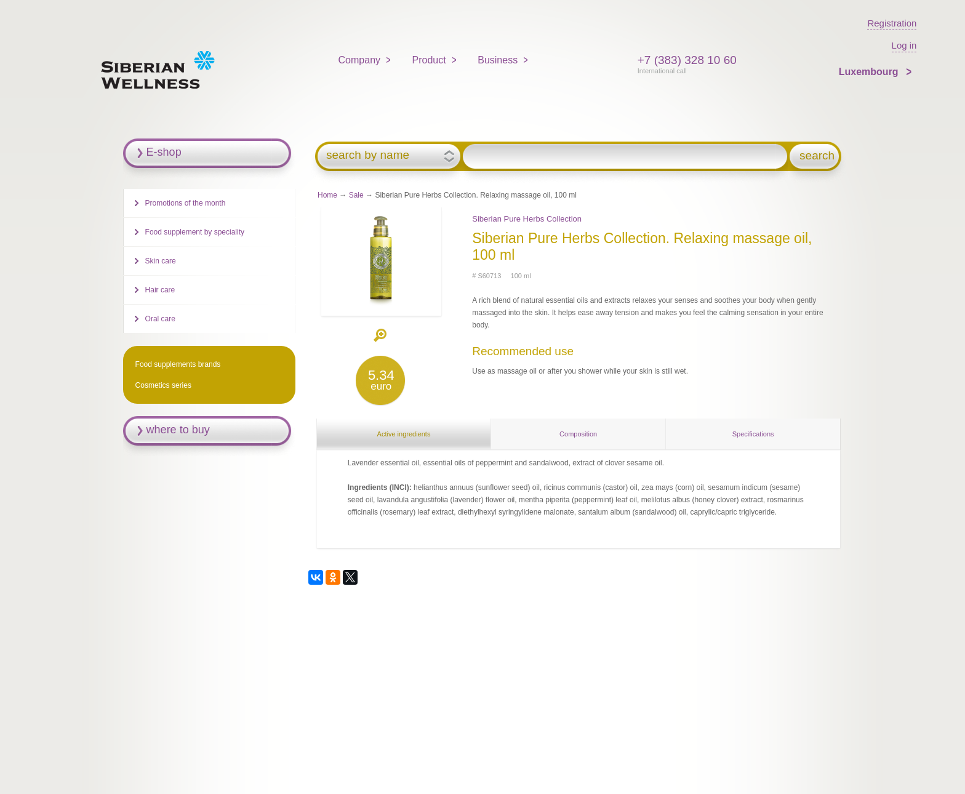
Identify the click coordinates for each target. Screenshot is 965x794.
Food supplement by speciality (194, 232)
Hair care (160, 290)
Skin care (160, 261)
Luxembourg (870, 71)
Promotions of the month (185, 203)
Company (359, 60)
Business (498, 60)
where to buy (178, 429)
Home (327, 195)
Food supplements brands (178, 364)
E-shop (164, 152)
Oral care (160, 319)
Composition (578, 434)
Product (429, 60)
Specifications (753, 434)
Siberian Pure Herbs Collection (527, 218)
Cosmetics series (163, 385)
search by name (367, 155)
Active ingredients (404, 434)
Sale (356, 195)
